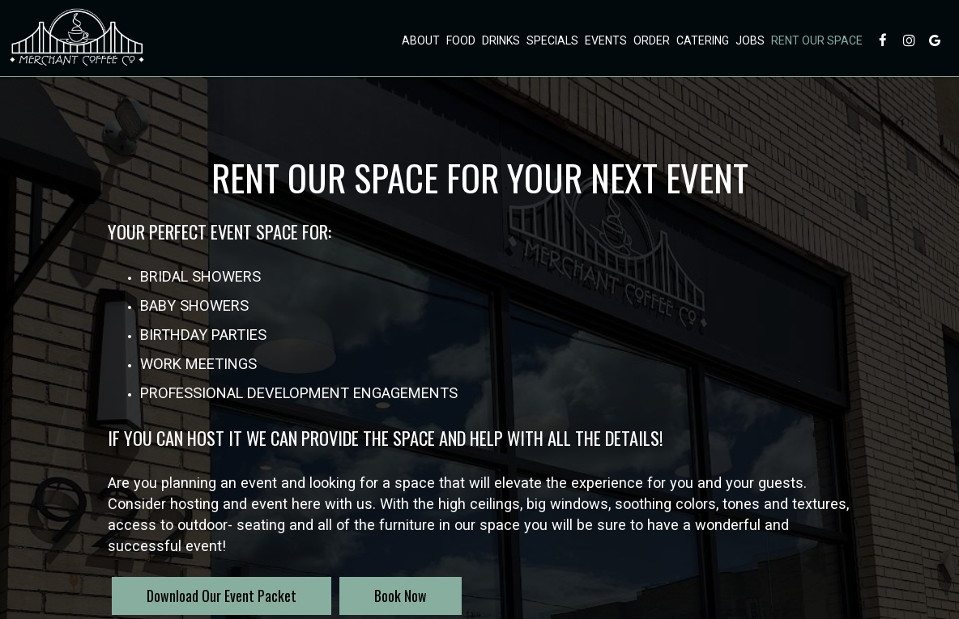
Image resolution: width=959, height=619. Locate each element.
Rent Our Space (816, 40)
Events (605, 40)
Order (651, 40)
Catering (702, 40)
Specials (552, 40)
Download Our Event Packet (221, 595)
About (420, 40)
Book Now (383, 600)
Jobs (749, 40)
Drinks (500, 40)
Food (460, 40)
